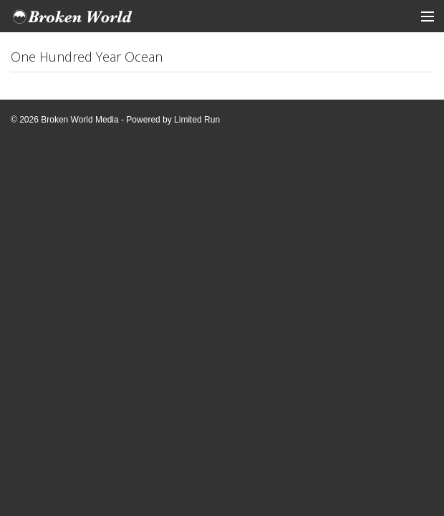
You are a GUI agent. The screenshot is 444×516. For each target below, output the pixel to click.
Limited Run (197, 120)
